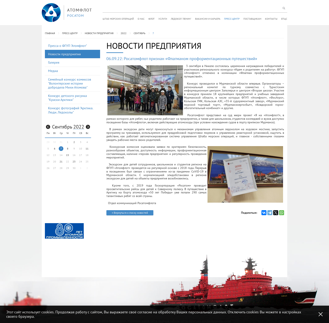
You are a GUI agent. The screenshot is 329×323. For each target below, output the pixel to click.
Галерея (53, 62)
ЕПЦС (284, 18)
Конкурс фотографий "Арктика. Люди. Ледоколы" (70, 110)
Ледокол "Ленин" (181, 18)
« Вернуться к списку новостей (130, 213)
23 (74, 161)
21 (61, 161)
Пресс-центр (232, 18)
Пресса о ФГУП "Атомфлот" (67, 46)
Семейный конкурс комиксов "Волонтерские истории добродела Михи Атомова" (69, 83)
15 (67, 155)
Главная (50, 33)
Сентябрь (139, 33)
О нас (141, 18)
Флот (151, 18)
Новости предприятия (99, 33)
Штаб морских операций (118, 18)
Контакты (271, 18)
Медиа (53, 71)
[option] (64, 231)
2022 (124, 33)
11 (87, 148)
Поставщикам (252, 18)
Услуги (162, 18)
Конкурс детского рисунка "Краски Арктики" (67, 98)
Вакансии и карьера (207, 18)
